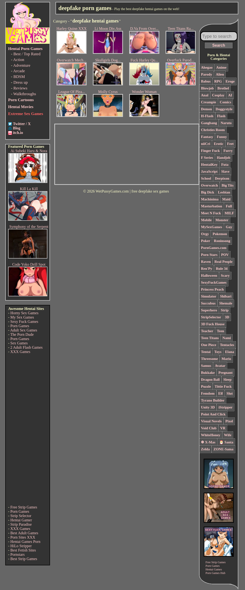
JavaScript (209, 171)
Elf (220, 393)
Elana (229, 352)
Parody (206, 74)
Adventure (21, 65)
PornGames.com (213, 248)
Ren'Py (206, 268)
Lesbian (224, 192)
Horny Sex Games (24, 313)
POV (225, 255)
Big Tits (228, 185)
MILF (229, 213)
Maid (226, 199)
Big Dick (207, 192)
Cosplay (218, 95)
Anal (204, 95)
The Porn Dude (22, 334)
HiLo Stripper (21, 546)
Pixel (229, 421)
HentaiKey (209, 164)
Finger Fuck (210, 151)
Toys (217, 352)
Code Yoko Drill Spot (28, 264)
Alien (220, 74)
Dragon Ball (210, 379)
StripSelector (211, 317)
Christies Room (213, 130)
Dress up (20, 82)
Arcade (19, 71)
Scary (225, 275)
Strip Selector (20, 516)
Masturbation (211, 206)
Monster (222, 220)
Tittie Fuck (223, 386)
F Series (207, 158)
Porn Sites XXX (22, 537)
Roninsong (222, 241)
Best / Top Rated (26, 54)
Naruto (226, 123)
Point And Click (213, 414)
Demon (206, 109)
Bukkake (208, 373)
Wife (227, 435)
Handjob (223, 158)
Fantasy (207, 137)
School (206, 178)
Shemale (225, 303)
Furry (228, 151)
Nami (227, 338)
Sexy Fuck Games (24, 322)
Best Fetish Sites (23, 550)
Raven (206, 262)
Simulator (208, 296)
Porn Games (19, 326)
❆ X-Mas (208, 442)
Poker (205, 241)
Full (229, 206)
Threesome (209, 359)
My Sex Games (22, 317)
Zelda (205, 449)
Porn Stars (209, 255)
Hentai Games (214, 569)
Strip (225, 310)
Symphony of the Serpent (28, 227)
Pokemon (220, 234)
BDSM (19, 76)
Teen (220, 331)
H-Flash (207, 116)
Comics (225, 102)
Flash (221, 116)
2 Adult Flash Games (26, 347)
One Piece (208, 345)
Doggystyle (224, 109)
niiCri (205, 144)
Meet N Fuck (211, 213)
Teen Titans (210, 338)
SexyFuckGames (214, 282)
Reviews (20, 88)
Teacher (207, 331)
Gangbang (209, 123)
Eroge (230, 81)
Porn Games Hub (215, 573)
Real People (223, 262)
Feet (230, 144)
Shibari (226, 296)
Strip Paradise (21, 524)
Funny (222, 137)
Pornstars (17, 554)
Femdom (208, 393)
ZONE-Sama (223, 449)
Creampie (208, 102)
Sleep (227, 379)
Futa (224, 164)
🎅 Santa (226, 442)
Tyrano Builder (212, 400)
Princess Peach (212, 289)
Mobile (206, 220)
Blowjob (207, 88)
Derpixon (222, 178)
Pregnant (225, 373)
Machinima (209, 199)
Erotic (218, 144)
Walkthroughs (24, 94)
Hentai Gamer (21, 520)
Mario (226, 359)
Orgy (205, 234)
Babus (206, 81)
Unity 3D (208, 407)
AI (230, 95)
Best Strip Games (23, 559)
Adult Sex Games (23, 330)
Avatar (220, 366)
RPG (218, 81)
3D (227, 317)
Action (18, 59)
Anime (221, 67)
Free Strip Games (23, 507)
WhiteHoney (210, 435)
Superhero (209, 310)
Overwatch (209, 185)
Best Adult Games (24, 533)
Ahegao (206, 67)
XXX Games (20, 352)
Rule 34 (222, 268)
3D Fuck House (212, 324)
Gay (229, 227)
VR (222, 428)
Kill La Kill (29, 189)
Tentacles (227, 345)
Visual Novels (211, 421)
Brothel (223, 88)
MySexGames (211, 227)
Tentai (206, 352)
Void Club (209, 428)
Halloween (209, 275)
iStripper (225, 407)
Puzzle (206, 386)
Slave (225, 171)
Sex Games (19, 343)
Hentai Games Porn (25, 542)
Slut (230, 393)
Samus (206, 366)
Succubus (208, 303)
